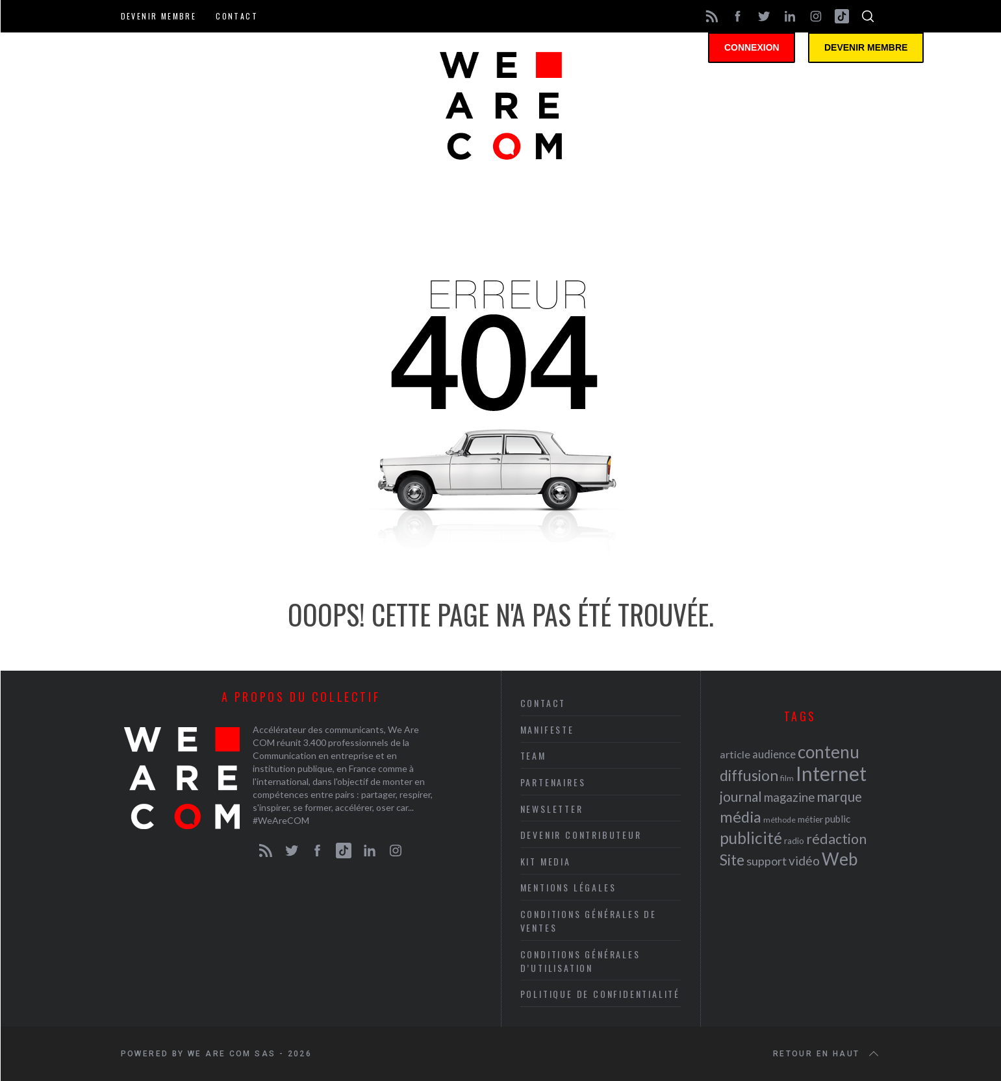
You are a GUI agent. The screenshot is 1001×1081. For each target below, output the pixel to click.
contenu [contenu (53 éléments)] (828, 751)
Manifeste (547, 729)
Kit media (545, 861)
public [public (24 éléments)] (837, 819)
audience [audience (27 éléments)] (774, 754)
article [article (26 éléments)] (735, 754)
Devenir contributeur (581, 834)
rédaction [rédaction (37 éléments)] (836, 838)
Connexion (757, 48)
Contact (237, 15)
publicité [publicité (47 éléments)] (751, 837)
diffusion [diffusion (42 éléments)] (749, 775)
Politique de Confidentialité (600, 993)
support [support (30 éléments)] (766, 861)
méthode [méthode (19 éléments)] (779, 820)
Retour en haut (827, 1054)
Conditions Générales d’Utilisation (580, 961)
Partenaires (553, 782)
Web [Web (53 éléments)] (839, 859)
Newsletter (551, 808)
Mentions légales (568, 887)
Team (533, 755)
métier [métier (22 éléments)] (810, 819)
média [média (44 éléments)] (740, 817)
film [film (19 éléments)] (787, 778)
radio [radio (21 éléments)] (794, 841)
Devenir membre (159, 15)
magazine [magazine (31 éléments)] (789, 796)
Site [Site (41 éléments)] (732, 860)
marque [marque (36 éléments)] (839, 796)
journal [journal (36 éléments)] (741, 796)
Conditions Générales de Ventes (588, 920)
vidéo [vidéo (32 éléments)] (804, 860)
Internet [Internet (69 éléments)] (831, 773)
